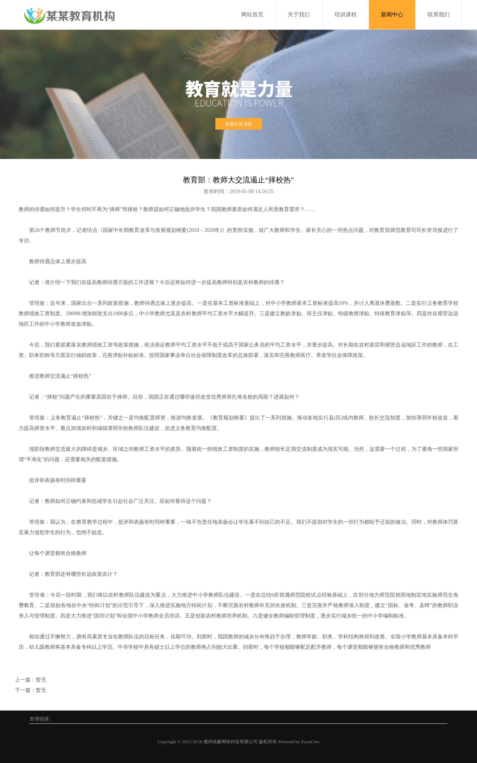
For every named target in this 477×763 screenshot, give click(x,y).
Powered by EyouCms (260, 742)
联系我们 (438, 14)
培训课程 (345, 14)
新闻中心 (392, 14)
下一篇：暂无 (30, 690)
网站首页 (252, 14)
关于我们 (299, 14)
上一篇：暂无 (30, 680)
